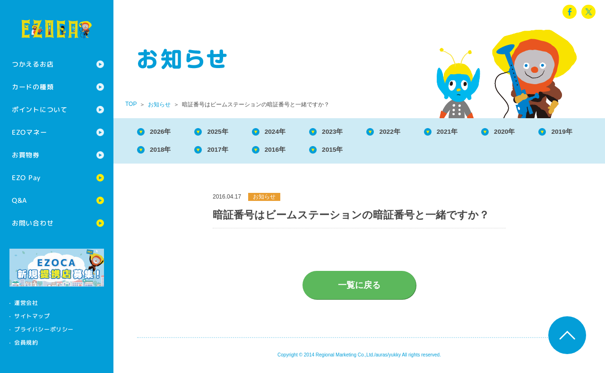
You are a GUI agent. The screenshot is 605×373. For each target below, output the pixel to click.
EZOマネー (29, 132)
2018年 (226, 151)
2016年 (350, 151)
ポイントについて (40, 109)
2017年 (288, 151)
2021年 (474, 132)
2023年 (350, 132)
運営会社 (26, 303)
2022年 (412, 132)
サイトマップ (32, 316)
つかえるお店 (32, 64)
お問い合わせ (32, 222)
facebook (569, 12)
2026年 (163, 132)
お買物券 (26, 154)
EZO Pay (26, 177)
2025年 (226, 132)
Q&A (19, 200)
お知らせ (159, 104)
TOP (131, 104)
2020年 (537, 132)
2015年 (412, 151)
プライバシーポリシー (44, 329)
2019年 (163, 151)
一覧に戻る (359, 288)
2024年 (288, 132)
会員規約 (26, 342)
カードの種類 (32, 86)
